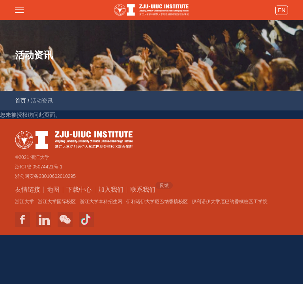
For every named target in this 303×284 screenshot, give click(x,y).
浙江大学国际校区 (57, 201)
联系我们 (142, 189)
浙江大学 (24, 201)
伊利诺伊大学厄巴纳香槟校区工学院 (229, 201)
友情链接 (27, 189)
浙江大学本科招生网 (101, 201)
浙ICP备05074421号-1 (38, 167)
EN (281, 10)
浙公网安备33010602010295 (45, 176)
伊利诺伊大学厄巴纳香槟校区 (157, 201)
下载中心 (79, 189)
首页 (20, 100)
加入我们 (110, 189)
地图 (53, 189)
